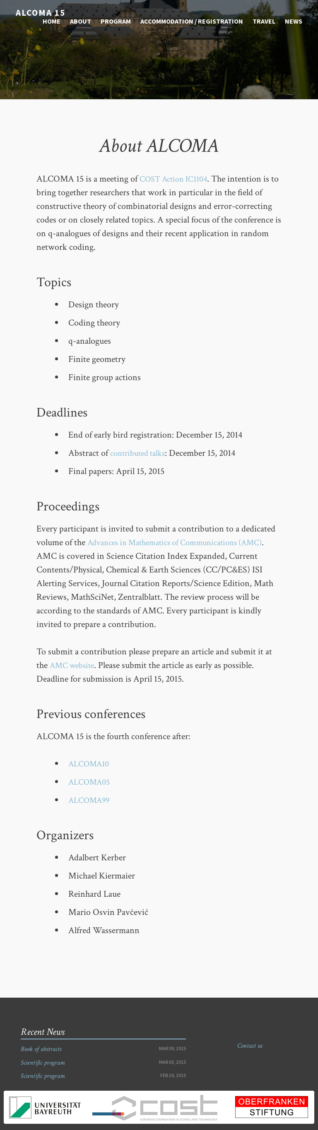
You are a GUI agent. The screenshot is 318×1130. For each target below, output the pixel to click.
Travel (264, 20)
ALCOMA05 (91, 782)
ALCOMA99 (91, 800)
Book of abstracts (41, 1049)
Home (51, 20)
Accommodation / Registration (191, 20)
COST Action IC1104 (177, 179)
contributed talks (140, 453)
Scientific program (43, 1062)
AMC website (74, 665)
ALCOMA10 (91, 764)
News (293, 20)
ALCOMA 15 (38, 12)
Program (116, 20)
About (80, 20)
